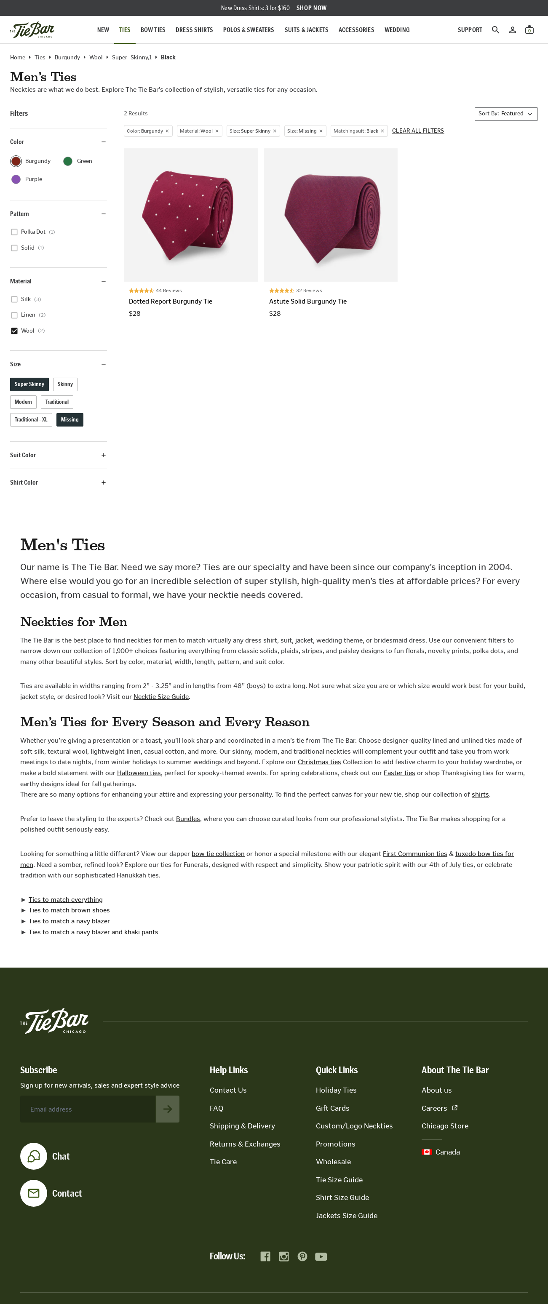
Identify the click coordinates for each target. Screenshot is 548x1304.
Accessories (356, 30)
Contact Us (228, 1090)
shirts (480, 794)
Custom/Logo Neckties (354, 1126)
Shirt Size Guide (342, 1197)
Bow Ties (153, 30)
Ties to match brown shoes (69, 910)
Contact (67, 1193)
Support (470, 30)
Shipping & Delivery (242, 1126)
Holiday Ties (336, 1090)
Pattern (58, 214)
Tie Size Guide (339, 1179)
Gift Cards (333, 1108)
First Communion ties (415, 854)
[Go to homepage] (32, 29)
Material (58, 281)
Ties (125, 30)
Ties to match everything (66, 900)
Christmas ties (319, 762)
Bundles (188, 819)
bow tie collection (218, 854)
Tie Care (223, 1161)
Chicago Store (445, 1126)
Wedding (397, 30)
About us (437, 1090)
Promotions (336, 1144)
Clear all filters (418, 131)
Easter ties (399, 773)
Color (58, 142)
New (103, 30)
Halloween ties (139, 773)
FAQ (216, 1108)
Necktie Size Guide (161, 697)
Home (17, 57)
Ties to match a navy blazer (69, 921)
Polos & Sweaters (249, 30)
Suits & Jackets (307, 30)
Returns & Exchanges (245, 1144)
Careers (439, 1108)
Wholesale (333, 1161)
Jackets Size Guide (346, 1215)
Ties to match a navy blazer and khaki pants (93, 932)
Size (58, 364)
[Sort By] (506, 114)
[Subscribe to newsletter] (167, 1109)
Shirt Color (58, 482)
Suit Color (58, 455)
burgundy (67, 57)
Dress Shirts (194, 30)
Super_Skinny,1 (132, 57)
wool (96, 57)
